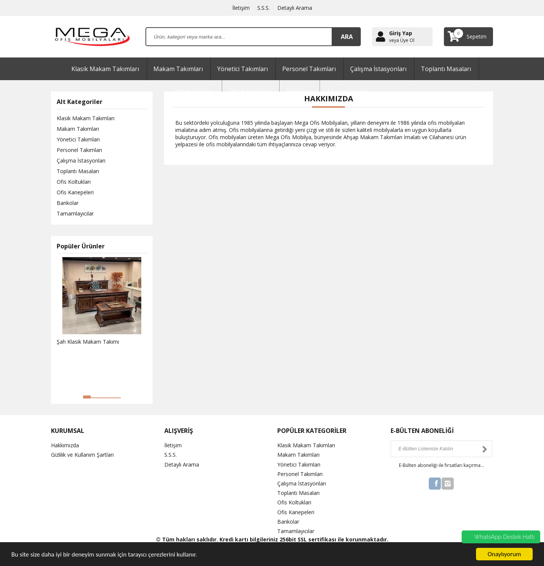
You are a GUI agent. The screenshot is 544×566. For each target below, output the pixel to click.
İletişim (241, 7)
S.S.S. (263, 7)
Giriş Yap (400, 33)
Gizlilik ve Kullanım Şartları (82, 454)
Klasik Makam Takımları (105, 69)
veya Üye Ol (401, 40)
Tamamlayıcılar (75, 213)
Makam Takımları (178, 69)
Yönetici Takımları (242, 69)
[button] (87, 397)
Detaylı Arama (294, 7)
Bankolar (68, 202)
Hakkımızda (65, 445)
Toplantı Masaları (446, 69)
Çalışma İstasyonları (378, 69)
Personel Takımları (309, 69)
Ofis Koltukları (74, 181)
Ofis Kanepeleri (75, 192)
